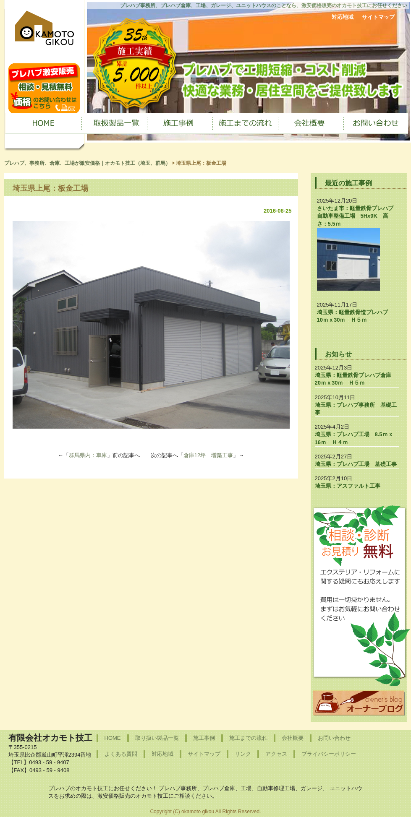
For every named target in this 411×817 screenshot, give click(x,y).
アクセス (276, 754)
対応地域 (342, 17)
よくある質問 (121, 754)
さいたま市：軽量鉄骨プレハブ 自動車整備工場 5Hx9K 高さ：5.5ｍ (358, 215)
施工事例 (204, 738)
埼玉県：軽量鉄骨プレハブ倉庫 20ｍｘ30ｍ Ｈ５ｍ (356, 379)
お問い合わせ (334, 738)
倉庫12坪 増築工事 (208, 455)
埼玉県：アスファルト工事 (347, 486)
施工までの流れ (248, 738)
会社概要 (293, 738)
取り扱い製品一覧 (157, 738)
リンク (243, 754)
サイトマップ (378, 17)
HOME (113, 738)
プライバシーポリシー (328, 754)
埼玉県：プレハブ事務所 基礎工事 (356, 409)
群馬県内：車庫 (88, 455)
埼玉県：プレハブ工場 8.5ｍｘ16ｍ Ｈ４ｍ (354, 438)
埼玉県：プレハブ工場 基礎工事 (356, 464)
